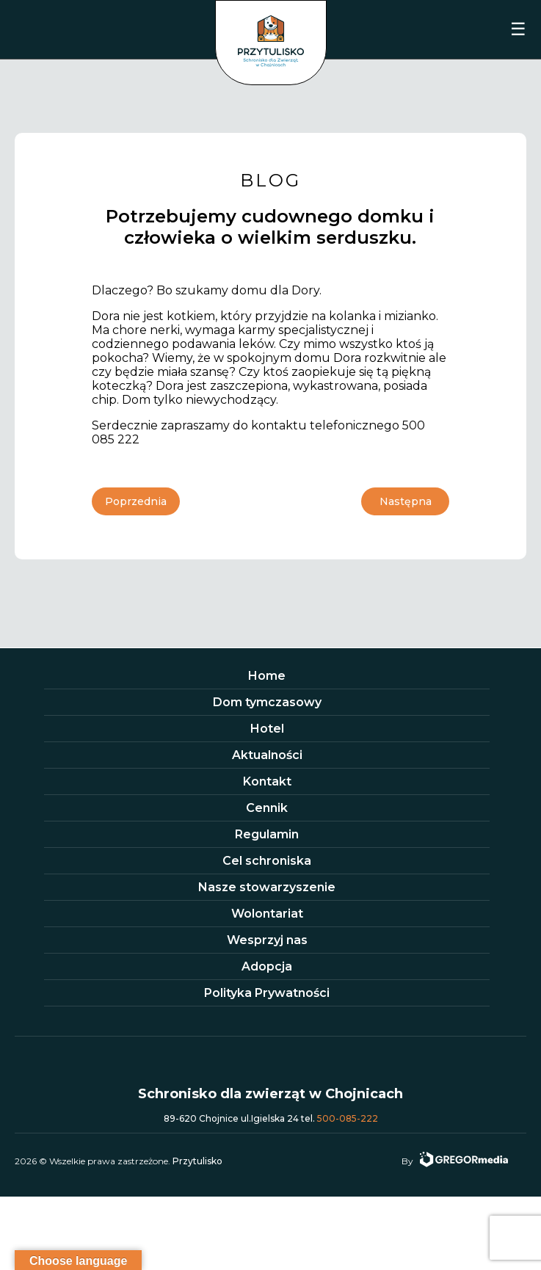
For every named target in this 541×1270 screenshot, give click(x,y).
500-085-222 (347, 1118)
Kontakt (267, 781)
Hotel (267, 729)
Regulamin (267, 834)
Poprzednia (136, 501)
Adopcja (267, 966)
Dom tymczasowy (267, 702)
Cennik (267, 808)
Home (267, 676)
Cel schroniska (266, 861)
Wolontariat (267, 914)
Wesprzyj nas (267, 940)
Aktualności (267, 755)
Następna (406, 501)
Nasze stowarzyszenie (266, 887)
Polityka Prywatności (267, 993)
